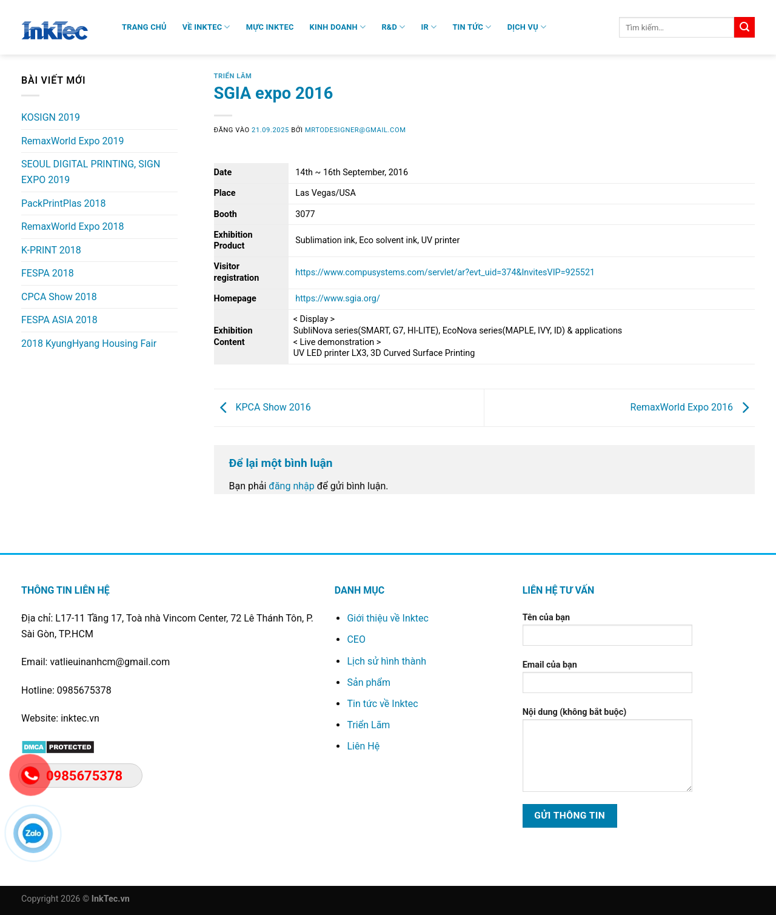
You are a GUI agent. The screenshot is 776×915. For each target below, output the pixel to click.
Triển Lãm (233, 76)
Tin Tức (471, 27)
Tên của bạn (607, 633)
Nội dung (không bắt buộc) (607, 753)
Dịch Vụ (527, 27)
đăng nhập (291, 486)
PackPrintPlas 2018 (63, 203)
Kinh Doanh (338, 27)
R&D (393, 27)
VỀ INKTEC (206, 27)
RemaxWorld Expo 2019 (72, 141)
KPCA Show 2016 (262, 407)
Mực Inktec (270, 27)
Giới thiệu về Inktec (388, 618)
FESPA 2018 (47, 273)
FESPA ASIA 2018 (59, 320)
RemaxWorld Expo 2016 (692, 407)
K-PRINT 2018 (51, 250)
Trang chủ (144, 27)
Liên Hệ (363, 746)
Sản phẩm (368, 682)
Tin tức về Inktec (382, 703)
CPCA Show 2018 (59, 297)
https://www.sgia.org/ (337, 298)
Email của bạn (607, 681)
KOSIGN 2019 (50, 117)
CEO (356, 639)
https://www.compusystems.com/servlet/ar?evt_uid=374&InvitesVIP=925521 (445, 272)
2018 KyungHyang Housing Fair (88, 343)
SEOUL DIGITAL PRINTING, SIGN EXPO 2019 (90, 172)
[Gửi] (744, 27)
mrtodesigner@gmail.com (355, 130)
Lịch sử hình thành (386, 661)
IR (429, 27)
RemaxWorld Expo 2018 (72, 226)
